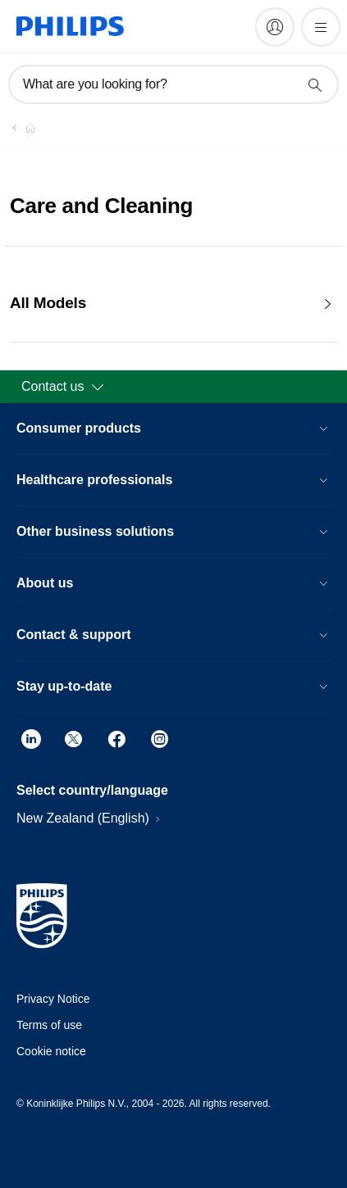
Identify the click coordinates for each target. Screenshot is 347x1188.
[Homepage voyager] (20, 128)
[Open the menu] (320, 27)
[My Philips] (274, 27)
